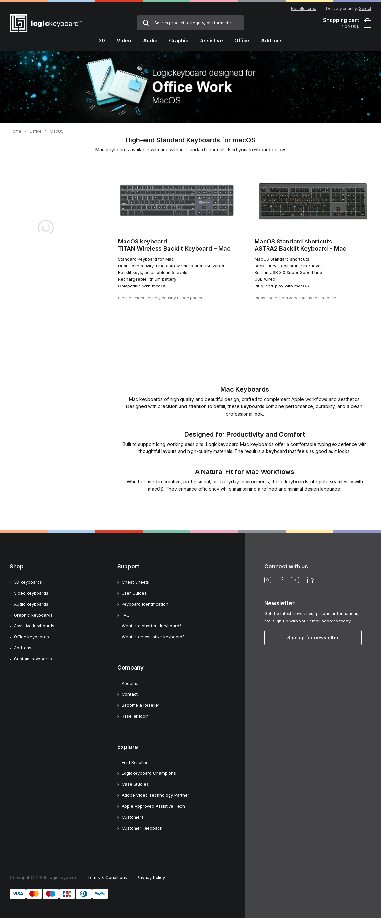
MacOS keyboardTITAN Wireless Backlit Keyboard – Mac (174, 245)
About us (131, 683)
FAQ (126, 615)
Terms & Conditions (107, 877)
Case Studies (135, 784)
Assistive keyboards (34, 625)
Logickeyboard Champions (149, 773)
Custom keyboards (33, 658)
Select (365, 8)
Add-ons (22, 647)
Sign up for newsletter (313, 637)
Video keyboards (31, 593)
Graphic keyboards (33, 615)
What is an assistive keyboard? (153, 636)
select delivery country (154, 298)
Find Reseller (134, 762)
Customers (133, 817)
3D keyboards (28, 582)
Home (15, 131)
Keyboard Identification (145, 604)
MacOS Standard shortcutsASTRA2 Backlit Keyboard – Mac (300, 245)
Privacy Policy (151, 877)
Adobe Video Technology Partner (155, 795)
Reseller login (135, 715)
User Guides (134, 593)
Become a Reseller (140, 704)
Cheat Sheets (135, 582)
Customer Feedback (142, 828)
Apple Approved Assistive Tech (153, 806)
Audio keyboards (31, 604)
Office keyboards (31, 636)
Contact (130, 694)
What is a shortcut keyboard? (151, 625)
